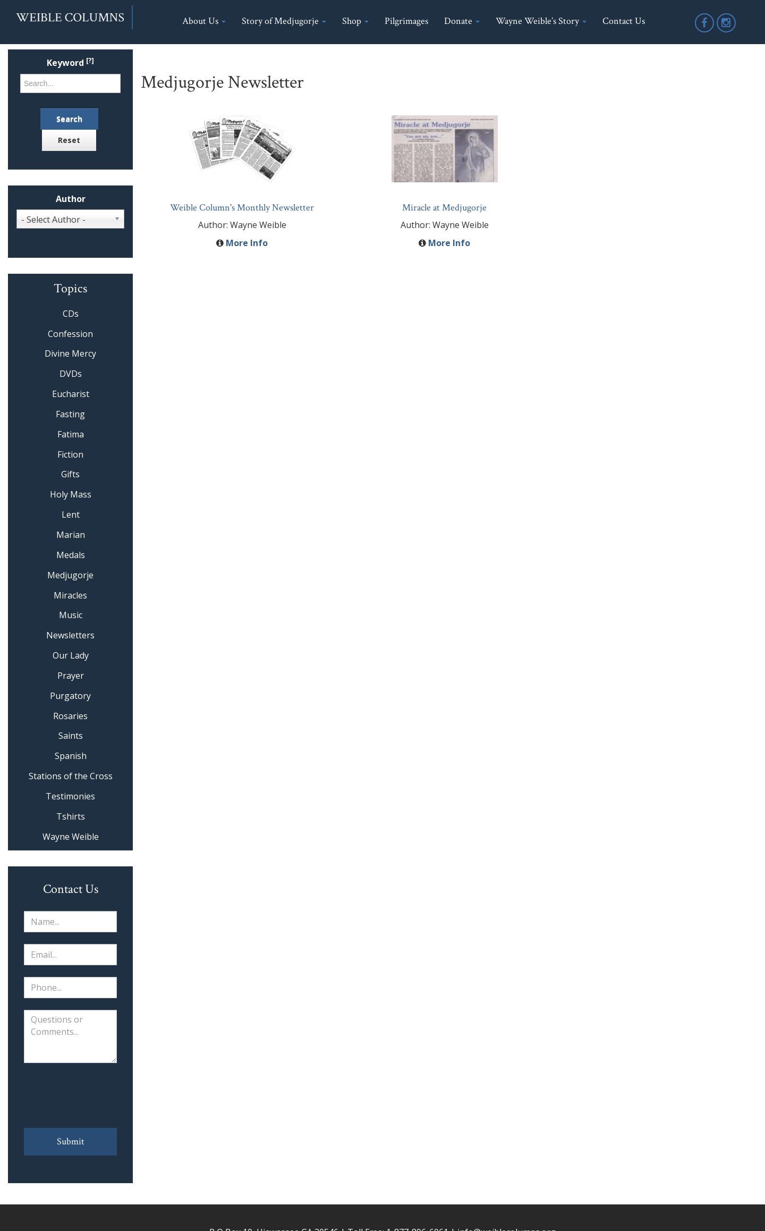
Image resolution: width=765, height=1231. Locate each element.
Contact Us (623, 21)
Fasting (70, 414)
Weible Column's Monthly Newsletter (242, 207)
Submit (70, 1141)
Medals (70, 555)
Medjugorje (70, 575)
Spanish (71, 756)
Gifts (70, 474)
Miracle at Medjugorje (444, 207)
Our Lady (71, 655)
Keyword (70, 63)
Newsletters (70, 635)
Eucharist (70, 394)
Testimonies (70, 796)
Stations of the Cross (71, 776)
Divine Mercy (70, 353)
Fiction (70, 454)
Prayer (70, 675)
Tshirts (70, 816)
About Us (204, 21)
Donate (462, 21)
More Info (247, 243)
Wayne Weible (70, 836)
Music (70, 615)
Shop (355, 21)
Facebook (705, 31)
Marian (70, 535)
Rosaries (70, 716)
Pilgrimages (406, 21)
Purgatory (70, 696)
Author (71, 199)
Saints (70, 735)
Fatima (70, 434)
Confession (70, 334)
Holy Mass (70, 494)
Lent (71, 514)
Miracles (70, 595)
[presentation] (70, 1095)
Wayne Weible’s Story (541, 21)
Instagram (727, 31)
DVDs (71, 374)
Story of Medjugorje (284, 21)
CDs (71, 313)
